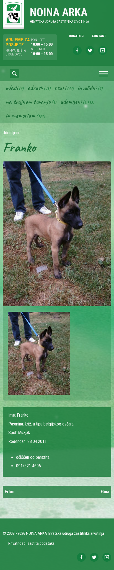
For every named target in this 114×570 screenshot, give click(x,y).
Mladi (12, 87)
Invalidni (87, 87)
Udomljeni (71, 101)
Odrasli (35, 87)
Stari (60, 87)
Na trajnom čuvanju (28, 101)
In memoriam (20, 115)
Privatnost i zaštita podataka (31, 543)
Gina (105, 491)
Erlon (9, 491)
